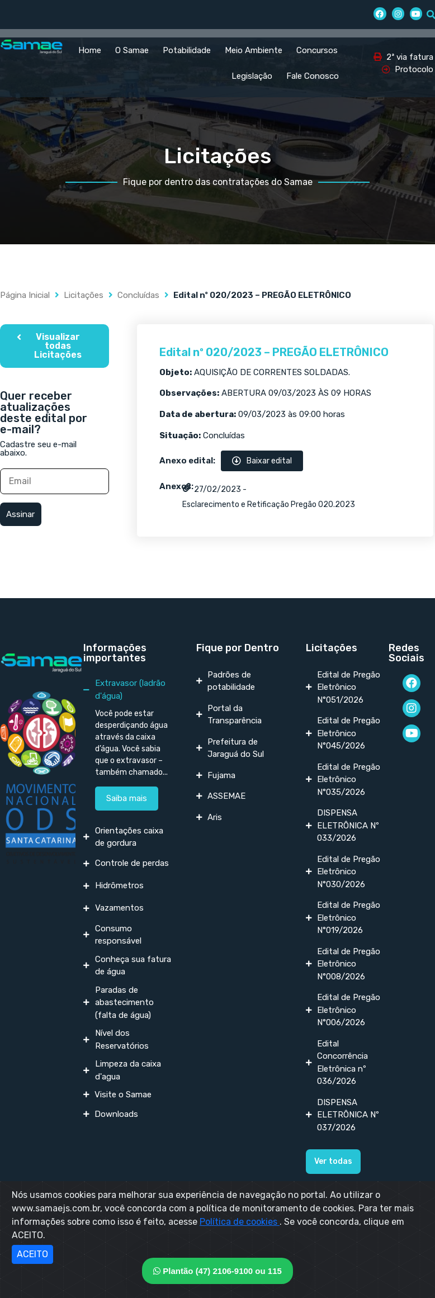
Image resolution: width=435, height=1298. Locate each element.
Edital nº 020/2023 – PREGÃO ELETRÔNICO (274, 352)
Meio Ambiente (253, 50)
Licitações (83, 295)
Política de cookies (240, 1221)
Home (89, 50)
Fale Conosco (312, 76)
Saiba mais (126, 798)
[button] (54, 346)
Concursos (317, 50)
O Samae (132, 50)
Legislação (251, 76)
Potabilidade (187, 50)
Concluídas (138, 295)
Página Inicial (25, 295)
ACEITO (32, 1254)
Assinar (20, 514)
